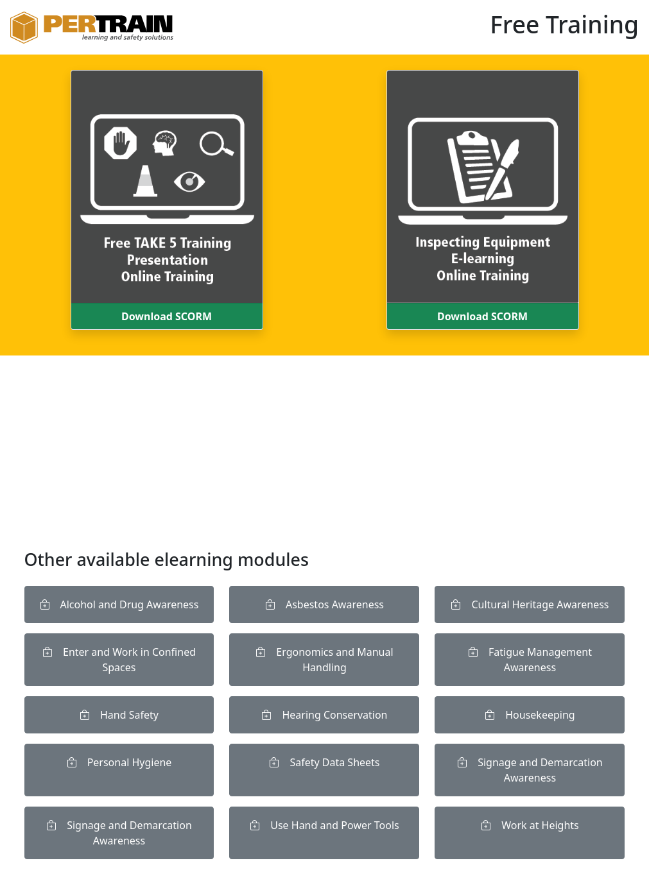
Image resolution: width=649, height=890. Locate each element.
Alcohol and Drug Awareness (119, 604)
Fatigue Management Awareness (530, 659)
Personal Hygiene (119, 762)
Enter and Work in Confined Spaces (119, 659)
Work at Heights (530, 825)
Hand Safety (119, 715)
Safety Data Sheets (324, 762)
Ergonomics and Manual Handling (324, 659)
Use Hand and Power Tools (324, 825)
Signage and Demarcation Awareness (530, 770)
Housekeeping (530, 715)
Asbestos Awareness (324, 604)
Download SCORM (166, 316)
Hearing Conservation (324, 715)
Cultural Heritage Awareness (530, 604)
